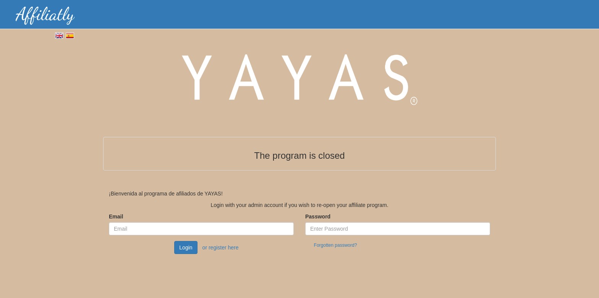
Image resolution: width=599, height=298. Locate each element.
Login (185, 247)
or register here (220, 247)
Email (116, 216)
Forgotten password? (335, 245)
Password (317, 216)
